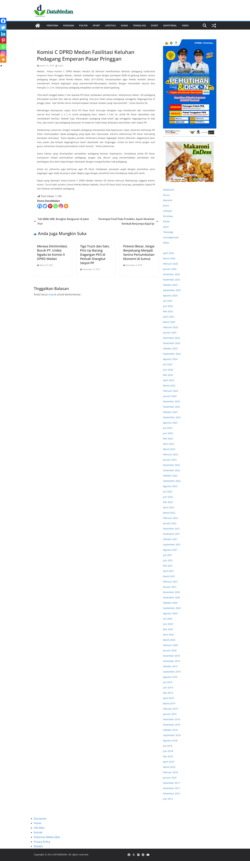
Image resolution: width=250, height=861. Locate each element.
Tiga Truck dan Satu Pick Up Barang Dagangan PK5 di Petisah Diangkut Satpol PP (94, 254)
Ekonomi (68, 25)
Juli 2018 (167, 745)
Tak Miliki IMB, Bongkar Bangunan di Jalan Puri (61, 221)
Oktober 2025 (170, 284)
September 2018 (172, 735)
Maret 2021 (169, 576)
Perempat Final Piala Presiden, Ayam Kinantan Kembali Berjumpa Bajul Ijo (128, 221)
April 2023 (168, 443)
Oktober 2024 (170, 348)
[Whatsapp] (55, 206)
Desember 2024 (171, 337)
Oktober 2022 (170, 475)
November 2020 (171, 597)
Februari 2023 (170, 454)
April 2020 (168, 634)
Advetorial (168, 189)
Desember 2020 (171, 592)
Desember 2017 (171, 782)
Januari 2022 (169, 523)
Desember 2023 (171, 401)
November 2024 (171, 343)
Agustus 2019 (170, 676)
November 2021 (171, 533)
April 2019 (168, 698)
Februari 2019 (170, 708)
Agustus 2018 (170, 740)
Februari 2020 (170, 645)
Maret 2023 (169, 449)
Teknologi (139, 25)
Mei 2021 (168, 565)
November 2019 (171, 661)
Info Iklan (39, 828)
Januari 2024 (169, 396)
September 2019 (172, 671)
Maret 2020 (169, 639)
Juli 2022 (167, 491)
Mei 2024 (168, 374)
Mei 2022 (168, 502)
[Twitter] (45, 206)
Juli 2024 (167, 364)
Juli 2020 (167, 618)
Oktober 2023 (170, 412)
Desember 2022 (171, 465)
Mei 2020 (168, 629)
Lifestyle (110, 25)
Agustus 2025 (170, 295)
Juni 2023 (168, 433)
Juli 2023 (167, 427)
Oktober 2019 (170, 666)
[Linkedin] (3, 34)
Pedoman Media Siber (47, 837)
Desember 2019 (171, 655)
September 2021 (172, 544)
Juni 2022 (168, 496)
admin (60, 65)
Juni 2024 (168, 369)
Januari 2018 (169, 777)
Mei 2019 (168, 692)
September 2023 (172, 417)
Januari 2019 (169, 714)
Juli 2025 (167, 300)
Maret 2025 (169, 321)
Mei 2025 (168, 311)
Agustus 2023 (170, 422)
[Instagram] (60, 206)
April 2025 (168, 316)
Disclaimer (40, 818)
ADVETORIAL (170, 25)
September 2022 (172, 480)
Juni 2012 (168, 798)
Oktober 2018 (170, 729)
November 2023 (171, 406)
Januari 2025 (169, 332)
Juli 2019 (167, 682)
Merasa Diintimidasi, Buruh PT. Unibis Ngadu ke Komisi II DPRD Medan (52, 252)
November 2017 (171, 788)
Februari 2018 (170, 772)
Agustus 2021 (170, 549)
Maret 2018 (169, 767)
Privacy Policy (42, 842)
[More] (66, 206)
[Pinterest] (50, 206)
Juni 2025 (168, 306)
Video (185, 25)
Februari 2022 (170, 518)
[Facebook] (39, 206)
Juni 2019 (168, 687)
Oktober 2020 (170, 602)
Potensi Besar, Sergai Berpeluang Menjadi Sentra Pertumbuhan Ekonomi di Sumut (138, 252)
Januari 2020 (169, 650)
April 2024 (168, 380)
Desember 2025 (171, 274)
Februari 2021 (170, 581)
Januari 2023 (169, 459)
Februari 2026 (170, 263)
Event (154, 25)
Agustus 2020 (170, 613)
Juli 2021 (167, 555)
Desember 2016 (171, 793)
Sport (96, 25)
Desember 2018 (171, 719)
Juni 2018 (168, 751)
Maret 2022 (169, 512)
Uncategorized (171, 237)
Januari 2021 (169, 586)
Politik (83, 25)
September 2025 (172, 290)
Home (37, 823)
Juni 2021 (168, 560)
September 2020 (172, 608)
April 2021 (168, 571)
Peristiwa (52, 25)
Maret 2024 (169, 385)
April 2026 (168, 253)
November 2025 (171, 279)
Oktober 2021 (170, 539)
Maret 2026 (169, 258)
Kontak (38, 832)
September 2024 (172, 353)
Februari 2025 (170, 327)
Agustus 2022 (170, 486)
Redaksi (38, 846)
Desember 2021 (171, 528)
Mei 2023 (168, 438)
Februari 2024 (170, 390)
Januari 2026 (169, 269)
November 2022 (171, 470)
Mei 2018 (168, 756)
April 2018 (168, 761)
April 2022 (168, 507)
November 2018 (171, 724)
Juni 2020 (168, 623)
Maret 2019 (169, 703)
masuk (52, 294)
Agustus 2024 (170, 359)
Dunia (124, 25)
